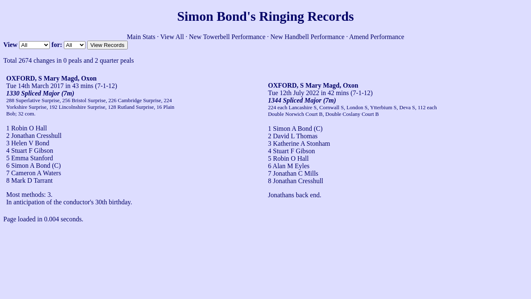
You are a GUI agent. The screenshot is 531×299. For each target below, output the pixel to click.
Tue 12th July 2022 (293, 92)
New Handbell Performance (307, 36)
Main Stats (141, 36)
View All (172, 36)
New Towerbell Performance (227, 36)
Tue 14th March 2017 (35, 85)
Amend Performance (376, 36)
